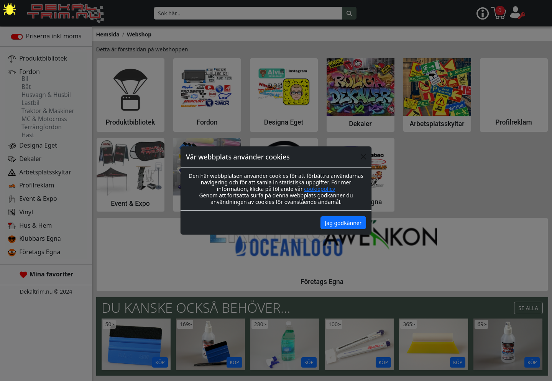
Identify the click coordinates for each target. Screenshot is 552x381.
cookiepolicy (319, 188)
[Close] (363, 156)
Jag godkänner (343, 223)
